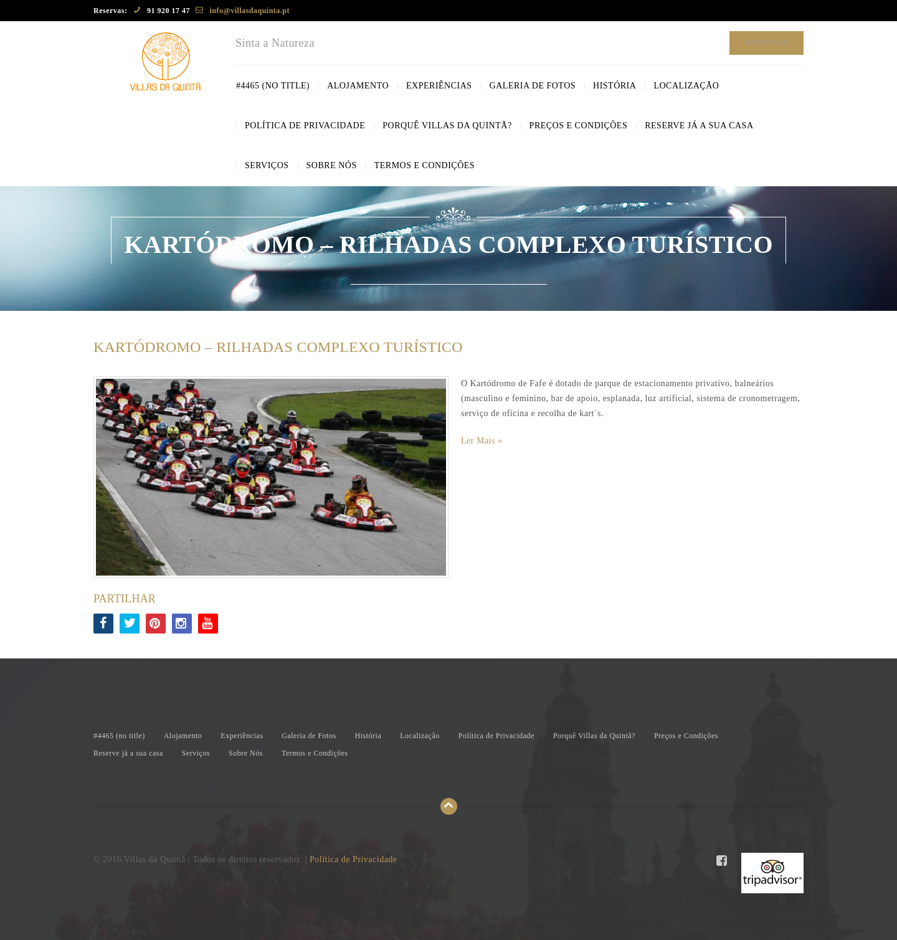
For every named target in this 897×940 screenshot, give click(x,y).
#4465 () (273, 85)
